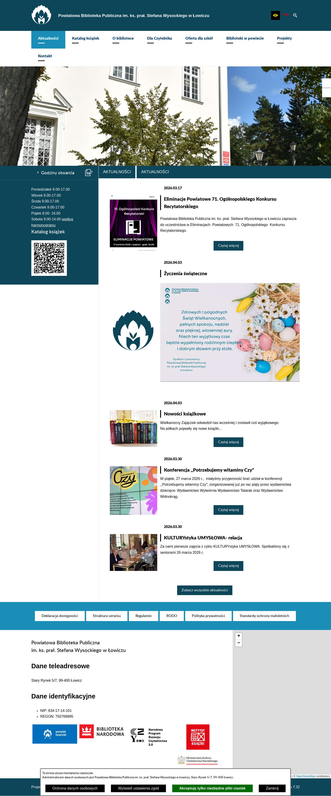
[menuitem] (48, 40)
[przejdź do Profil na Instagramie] (326, 92)
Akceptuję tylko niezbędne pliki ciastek (212, 788)
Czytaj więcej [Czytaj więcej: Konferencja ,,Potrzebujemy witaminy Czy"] (228, 510)
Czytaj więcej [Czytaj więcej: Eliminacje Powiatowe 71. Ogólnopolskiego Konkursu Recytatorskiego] (228, 245)
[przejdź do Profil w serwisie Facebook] (326, 83)
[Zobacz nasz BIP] (285, 15)
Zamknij (272, 788)
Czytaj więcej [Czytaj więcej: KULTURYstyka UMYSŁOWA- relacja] (228, 566)
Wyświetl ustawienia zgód (138, 788)
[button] (275, 15)
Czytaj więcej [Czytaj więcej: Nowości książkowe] (228, 442)
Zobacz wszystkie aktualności (205, 590)
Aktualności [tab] (117, 172)
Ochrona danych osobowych (75, 788)
